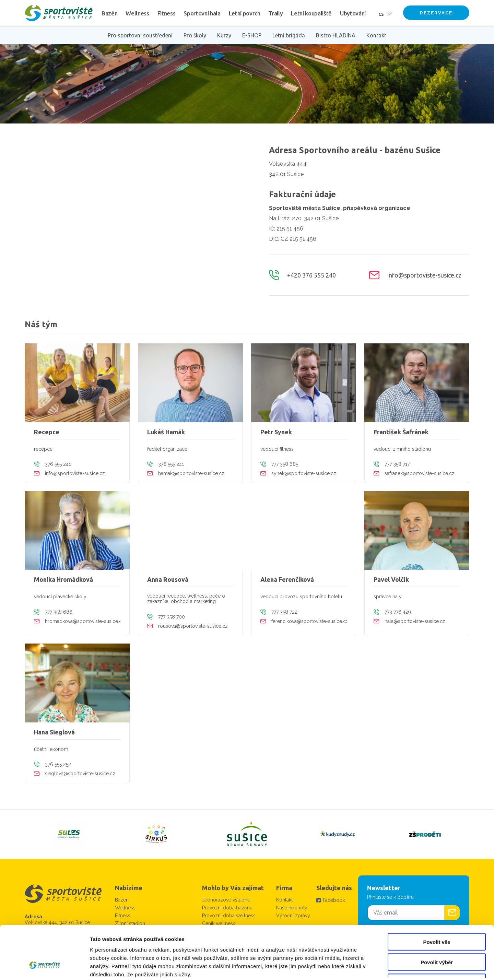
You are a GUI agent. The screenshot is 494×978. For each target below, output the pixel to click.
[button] (384, 13)
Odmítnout (437, 934)
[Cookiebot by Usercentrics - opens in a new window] (44, 964)
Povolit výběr (437, 914)
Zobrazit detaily (362, 964)
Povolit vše (436, 894)
